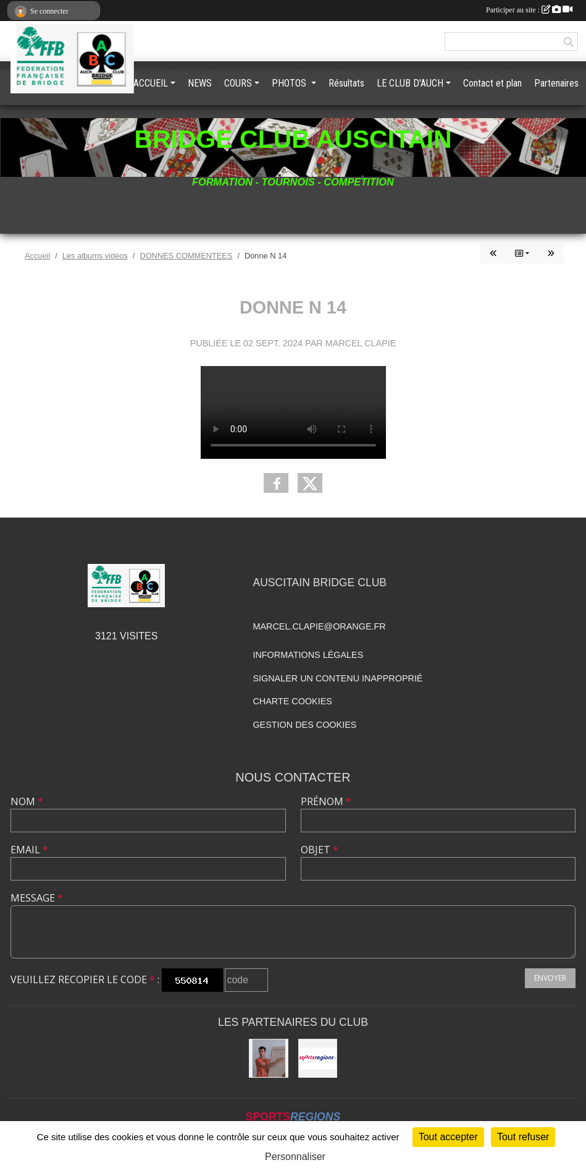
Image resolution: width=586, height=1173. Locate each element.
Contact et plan (492, 83)
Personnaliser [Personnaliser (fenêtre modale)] (295, 1156)
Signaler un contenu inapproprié (337, 678)
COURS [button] (238, 83)
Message (36, 898)
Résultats (346, 83)
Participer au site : (529, 10)
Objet (319, 849)
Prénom (326, 801)
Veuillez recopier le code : (84, 979)
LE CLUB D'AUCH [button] (410, 83)
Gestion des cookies (304, 725)
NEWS (200, 83)
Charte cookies (292, 701)
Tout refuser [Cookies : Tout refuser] (523, 1137)
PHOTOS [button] (290, 83)
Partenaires (556, 83)
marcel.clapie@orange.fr (319, 626)
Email (29, 849)
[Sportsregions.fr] (317, 1058)
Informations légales (308, 655)
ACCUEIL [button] (150, 83)
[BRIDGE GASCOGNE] (268, 1058)
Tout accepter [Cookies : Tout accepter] (448, 1137)
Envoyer (550, 978)
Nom (26, 801)
